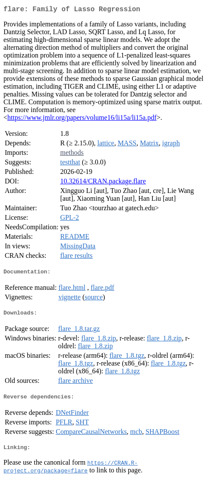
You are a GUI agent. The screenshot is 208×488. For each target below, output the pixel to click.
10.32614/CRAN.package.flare (103, 182)
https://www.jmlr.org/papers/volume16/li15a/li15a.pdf (82, 119)
